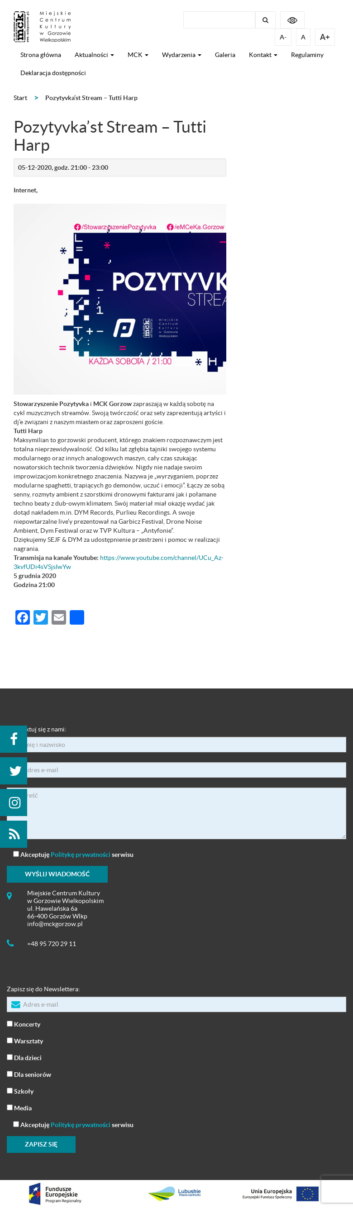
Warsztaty (25, 1040)
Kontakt (263, 54)
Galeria (225, 54)
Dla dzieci (24, 1057)
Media (19, 1107)
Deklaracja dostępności (53, 72)
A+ (325, 37)
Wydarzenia (181, 54)
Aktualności (94, 54)
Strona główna (40, 54)
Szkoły (20, 1091)
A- (283, 37)
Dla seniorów (29, 1074)
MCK (138, 54)
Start (20, 97)
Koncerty (23, 1024)
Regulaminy (307, 54)
